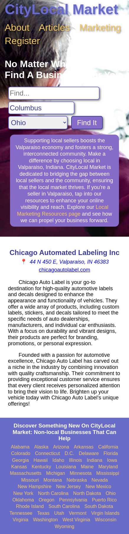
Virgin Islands (105, 513)
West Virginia (76, 519)
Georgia (20, 460)
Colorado (20, 453)
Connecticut (47, 453)
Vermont (77, 513)
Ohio (111, 493)
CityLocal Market (61, 9)
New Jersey (68, 486)
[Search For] (53, 93)
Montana (52, 480)
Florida (111, 453)
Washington (45, 519)
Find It (87, 123)
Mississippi (107, 473)
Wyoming (64, 526)
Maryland (108, 466)
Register (22, 41)
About (17, 27)
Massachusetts (26, 473)
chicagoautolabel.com (64, 270)
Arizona (61, 446)
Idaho (58, 460)
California (108, 446)
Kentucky (41, 466)
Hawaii (41, 460)
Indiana (94, 460)
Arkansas (84, 446)
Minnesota (81, 473)
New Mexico (98, 486)
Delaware (89, 453)
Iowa (112, 460)
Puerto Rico (104, 499)
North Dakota (87, 493)
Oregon (46, 499)
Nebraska (77, 480)
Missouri (30, 480)
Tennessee (20, 513)
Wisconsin (105, 519)
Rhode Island (30, 506)
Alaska (41, 446)
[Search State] (38, 122)
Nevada (100, 480)
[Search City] (41, 107)
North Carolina (53, 493)
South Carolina (64, 506)
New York (23, 493)
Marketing (100, 27)
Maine (87, 466)
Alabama (20, 446)
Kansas (19, 466)
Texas (43, 513)
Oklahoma (23, 499)
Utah (59, 513)
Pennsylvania (73, 499)
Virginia (20, 519)
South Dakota (98, 506)
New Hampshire (34, 486)
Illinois (75, 460)
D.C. (69, 453)
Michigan (55, 473)
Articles (54, 27)
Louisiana (66, 466)
